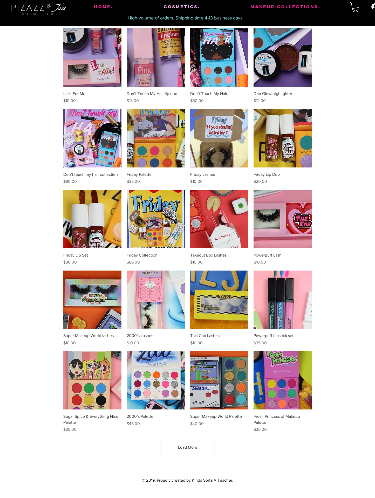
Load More (187, 447)
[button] (355, 7)
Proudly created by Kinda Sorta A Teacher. (195, 480)
